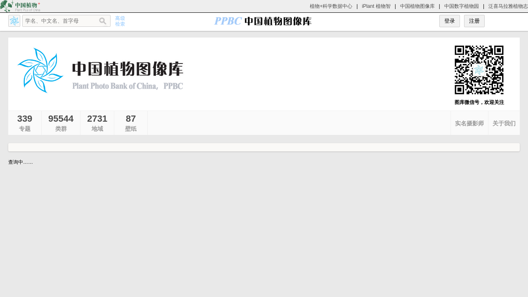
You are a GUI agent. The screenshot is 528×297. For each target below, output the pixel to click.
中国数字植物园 (461, 6)
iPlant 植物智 (376, 6)
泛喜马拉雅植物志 (508, 6)
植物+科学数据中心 (331, 6)
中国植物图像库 (417, 6)
